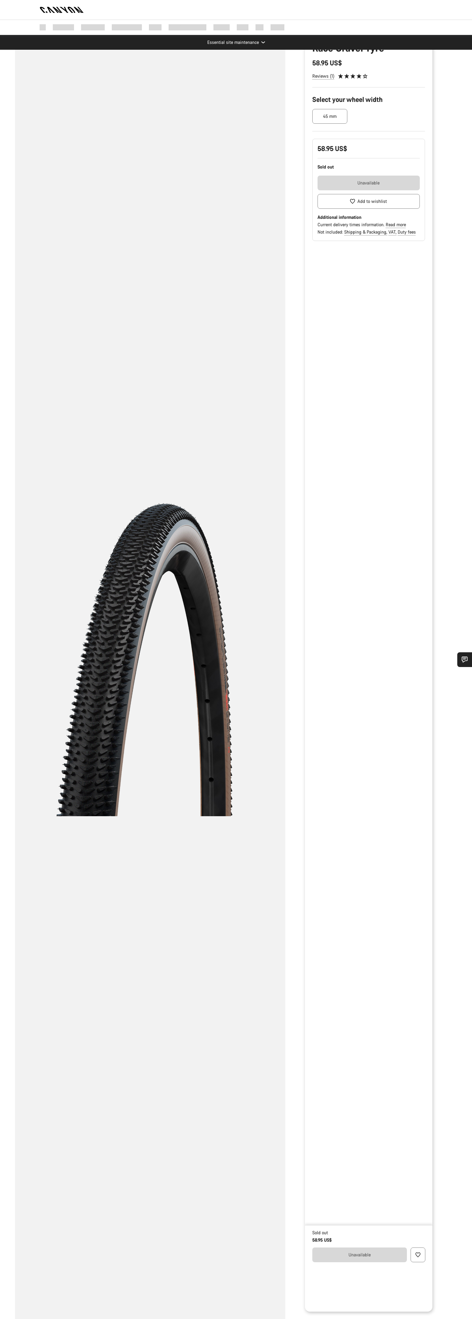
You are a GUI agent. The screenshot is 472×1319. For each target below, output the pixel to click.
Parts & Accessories (331, 68)
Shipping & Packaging (366, 289)
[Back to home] (62, 10)
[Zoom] (55, 63)
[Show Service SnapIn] (464, 659)
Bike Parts (367, 68)
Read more (396, 282)
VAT (392, 289)
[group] (150, 659)
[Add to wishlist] (369, 258)
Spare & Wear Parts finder (337, 78)
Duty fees (407, 289)
